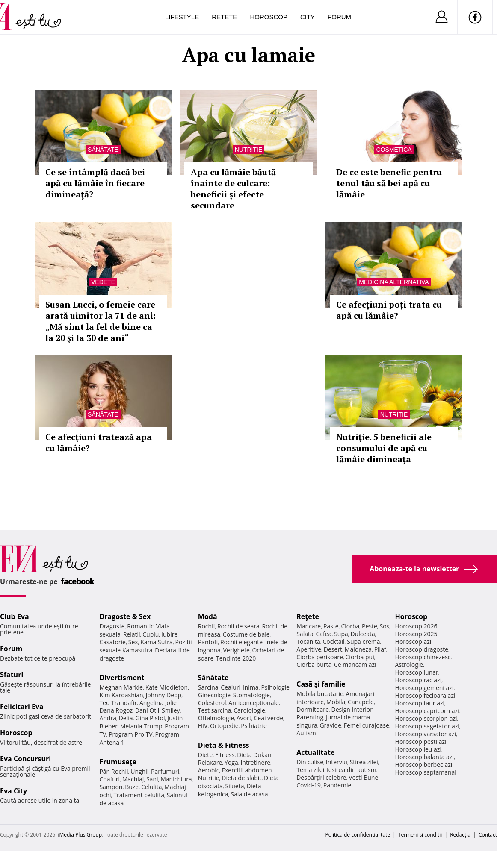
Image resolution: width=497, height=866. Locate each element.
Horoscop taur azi (419, 703)
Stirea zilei (364, 762)
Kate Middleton (166, 687)
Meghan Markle (121, 687)
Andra (107, 718)
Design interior (351, 709)
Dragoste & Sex (125, 616)
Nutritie (249, 149)
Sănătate (103, 149)
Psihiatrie (254, 726)
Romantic (140, 626)
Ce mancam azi (355, 665)
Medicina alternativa (394, 282)
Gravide (330, 725)
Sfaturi (11, 674)
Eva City (13, 791)
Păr (104, 771)
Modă (207, 616)
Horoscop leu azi (418, 749)
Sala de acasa (249, 794)
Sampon (110, 787)
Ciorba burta (313, 665)
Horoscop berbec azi (424, 764)
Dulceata (362, 634)
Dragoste (111, 626)
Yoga (231, 762)
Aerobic (208, 770)
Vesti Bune (363, 777)
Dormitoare (312, 709)
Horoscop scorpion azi (426, 718)
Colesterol (212, 703)
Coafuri (109, 779)
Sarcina (208, 687)
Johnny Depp (163, 695)
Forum (339, 17)
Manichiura (176, 779)
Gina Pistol (150, 718)
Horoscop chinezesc (423, 657)
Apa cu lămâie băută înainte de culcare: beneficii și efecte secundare (233, 188)
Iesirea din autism (351, 770)
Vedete (103, 282)
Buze (132, 787)
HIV (203, 726)
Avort (244, 718)
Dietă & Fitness (223, 745)
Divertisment (121, 677)
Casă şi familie (320, 684)
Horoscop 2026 (416, 626)
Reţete (307, 616)
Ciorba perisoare (319, 657)
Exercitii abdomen (247, 770)
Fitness (225, 755)
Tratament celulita (138, 795)
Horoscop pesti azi (421, 741)
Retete (224, 17)
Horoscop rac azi (418, 680)
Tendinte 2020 (236, 658)
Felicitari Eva (22, 706)
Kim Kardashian (121, 695)
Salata (305, 634)
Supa (341, 634)
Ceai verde (268, 718)
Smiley (171, 710)
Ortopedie (224, 726)
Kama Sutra (156, 642)
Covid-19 (308, 785)
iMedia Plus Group (80, 834)
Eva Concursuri (25, 758)
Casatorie (112, 642)
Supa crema (363, 641)
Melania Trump (141, 726)
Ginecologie (214, 695)
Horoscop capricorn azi (427, 711)
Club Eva (14, 616)
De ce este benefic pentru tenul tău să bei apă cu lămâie (389, 183)
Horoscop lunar (416, 672)
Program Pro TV (131, 734)
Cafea (323, 634)
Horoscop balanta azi (424, 757)
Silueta (234, 786)
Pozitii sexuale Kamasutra (145, 646)
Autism (306, 733)
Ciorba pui (360, 657)
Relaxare (210, 762)
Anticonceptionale (253, 703)
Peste (369, 626)
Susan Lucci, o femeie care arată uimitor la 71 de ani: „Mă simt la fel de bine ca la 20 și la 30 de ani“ (100, 321)
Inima (251, 687)
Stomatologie (251, 695)
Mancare (308, 626)
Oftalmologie (216, 718)
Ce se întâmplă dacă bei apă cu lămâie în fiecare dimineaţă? (95, 183)
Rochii (119, 771)
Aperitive (308, 649)
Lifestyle (182, 17)
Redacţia (460, 834)
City (307, 17)
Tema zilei (310, 770)
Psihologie (275, 687)
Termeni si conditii (420, 834)
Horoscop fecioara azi (425, 695)
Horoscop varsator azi (425, 734)
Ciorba (350, 626)
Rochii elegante (241, 642)
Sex (133, 642)
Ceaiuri (230, 687)
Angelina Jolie (158, 703)
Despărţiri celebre (321, 777)
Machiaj (133, 779)
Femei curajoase (366, 725)
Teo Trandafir (118, 703)
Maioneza (358, 649)
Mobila (335, 702)
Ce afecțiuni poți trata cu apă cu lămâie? (389, 310)
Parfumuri (165, 771)
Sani (152, 779)
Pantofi (208, 642)
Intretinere (255, 762)
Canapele (361, 702)
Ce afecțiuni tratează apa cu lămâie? (98, 442)
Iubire (169, 634)
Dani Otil (147, 710)
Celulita (151, 787)
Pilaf (380, 649)
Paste (331, 626)
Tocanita (308, 641)
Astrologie (409, 665)
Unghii (139, 771)
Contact (488, 834)
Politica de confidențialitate (357, 834)
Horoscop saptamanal (425, 772)
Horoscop (268, 17)
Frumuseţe (117, 761)
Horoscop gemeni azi (424, 688)
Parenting (309, 717)
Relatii (131, 634)
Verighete (236, 650)
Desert (333, 649)
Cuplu (150, 634)
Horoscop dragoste (422, 649)
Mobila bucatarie (319, 694)
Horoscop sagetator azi (427, 726)
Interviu (336, 762)
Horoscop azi (413, 641)
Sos (384, 626)
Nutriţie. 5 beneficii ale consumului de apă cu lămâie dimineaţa (384, 448)
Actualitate (315, 752)
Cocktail (333, 641)
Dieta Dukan (254, 755)
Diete (205, 755)
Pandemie (337, 785)
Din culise (309, 762)
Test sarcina (214, 710)
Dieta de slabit (241, 778)
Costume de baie (246, 634)
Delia (126, 718)
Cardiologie (249, 710)
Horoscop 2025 (416, 634)
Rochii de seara (238, 626)
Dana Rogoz (116, 710)
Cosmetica (393, 149)
